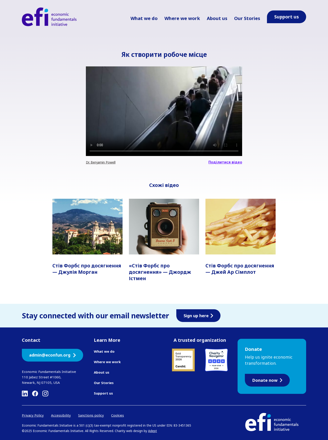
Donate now (267, 380)
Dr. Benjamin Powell (100, 162)
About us (217, 18)
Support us (103, 393)
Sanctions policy (91, 415)
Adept (152, 431)
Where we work (182, 18)
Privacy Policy (33, 415)
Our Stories (247, 18)
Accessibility (61, 415)
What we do (144, 18)
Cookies (117, 415)
